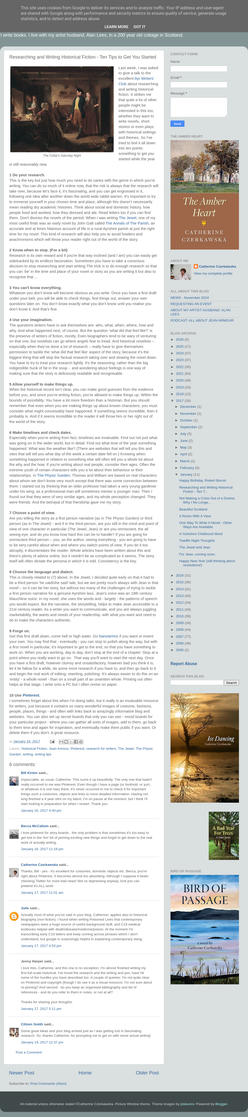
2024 (180, 353)
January (186, 474)
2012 (180, 602)
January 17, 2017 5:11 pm (41, 1009)
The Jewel (127, 218)
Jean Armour (59, 749)
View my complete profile (213, 273)
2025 (180, 346)
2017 (180, 401)
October (186, 420)
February (187, 468)
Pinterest (77, 749)
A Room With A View (195, 516)
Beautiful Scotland (193, 509)
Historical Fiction (34, 749)
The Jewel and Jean (195, 547)
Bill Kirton (29, 773)
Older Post (147, 1072)
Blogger (221, 1104)
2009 (180, 623)
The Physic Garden (53, 475)
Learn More (116, 27)
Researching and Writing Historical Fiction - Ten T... (206, 489)
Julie (25, 908)
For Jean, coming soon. (197, 554)
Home (85, 1072)
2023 (180, 360)
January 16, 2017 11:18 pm (42, 849)
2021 (180, 374)
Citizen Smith (32, 1024)
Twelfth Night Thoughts (197, 540)
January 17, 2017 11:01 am (42, 893)
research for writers (101, 749)
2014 (180, 589)
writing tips (43, 754)
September (189, 427)
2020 (180, 380)
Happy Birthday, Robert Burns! (202, 480)
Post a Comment (29, 1052)
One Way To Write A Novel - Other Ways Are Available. (205, 525)
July (183, 434)
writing (28, 754)
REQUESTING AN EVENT (191, 304)
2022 (180, 367)
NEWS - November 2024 (190, 298)
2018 (180, 394)
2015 (180, 582)
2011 (180, 609)
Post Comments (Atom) (48, 1084)
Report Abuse (184, 663)
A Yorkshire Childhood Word (201, 534)
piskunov (187, 1104)
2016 (180, 575)
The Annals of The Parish (127, 223)
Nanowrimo (108, 636)
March (185, 461)
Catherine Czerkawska (39, 865)
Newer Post (21, 1072)
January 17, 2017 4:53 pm (41, 946)
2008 (180, 630)
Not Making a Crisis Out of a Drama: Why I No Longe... (207, 500)
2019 (180, 387)
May (184, 447)
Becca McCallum (35, 826)
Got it (139, 27)
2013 (180, 596)
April (184, 454)
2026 (180, 339)
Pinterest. (31, 695)
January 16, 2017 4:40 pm (41, 810)
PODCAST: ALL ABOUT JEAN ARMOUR (202, 320)
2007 (180, 637)
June (184, 441)
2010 (180, 616)
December (188, 407)
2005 (180, 650)
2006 (180, 643)
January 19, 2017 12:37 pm (42, 1042)
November (188, 414)
